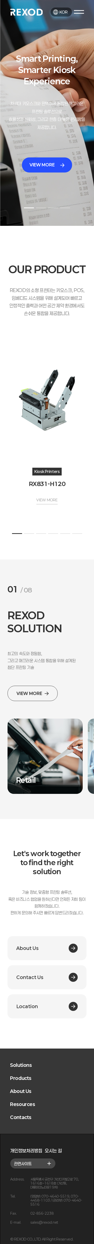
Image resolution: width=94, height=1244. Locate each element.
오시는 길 (53, 1150)
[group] (45, 756)
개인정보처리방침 (26, 1150)
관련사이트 (33, 1163)
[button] (17, 533)
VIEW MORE (47, 165)
